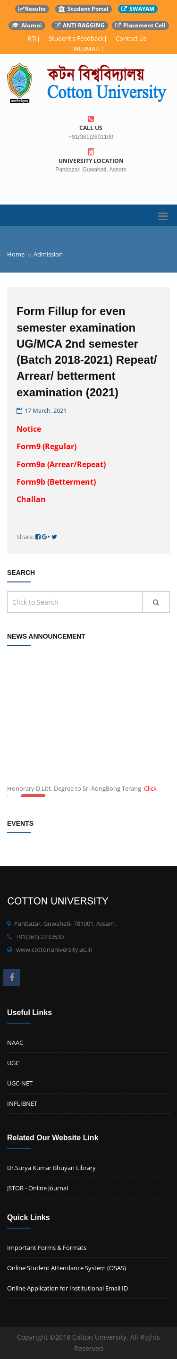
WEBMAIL (87, 48)
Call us (91, 123)
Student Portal (84, 9)
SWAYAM (137, 9)
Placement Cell (140, 25)
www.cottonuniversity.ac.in (54, 949)
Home (16, 254)
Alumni (27, 25)
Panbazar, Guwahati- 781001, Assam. (65, 923)
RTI (32, 38)
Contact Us (131, 38)
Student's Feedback (76, 38)
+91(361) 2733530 (40, 936)
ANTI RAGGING (80, 25)
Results (32, 9)
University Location (91, 156)
